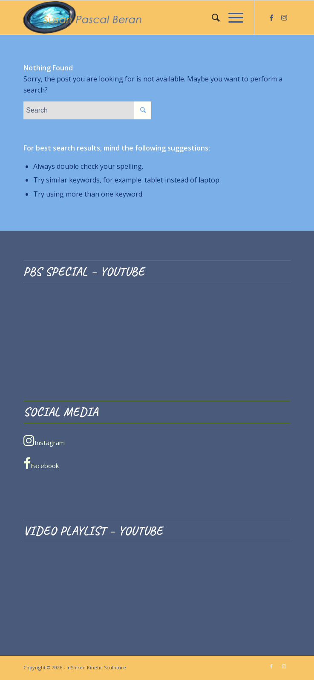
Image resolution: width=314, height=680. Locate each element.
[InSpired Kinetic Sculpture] (130, 17)
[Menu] (231, 17)
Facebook (41, 463)
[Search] (211, 17)
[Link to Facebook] (271, 17)
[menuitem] (211, 17)
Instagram (44, 440)
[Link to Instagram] (284, 17)
